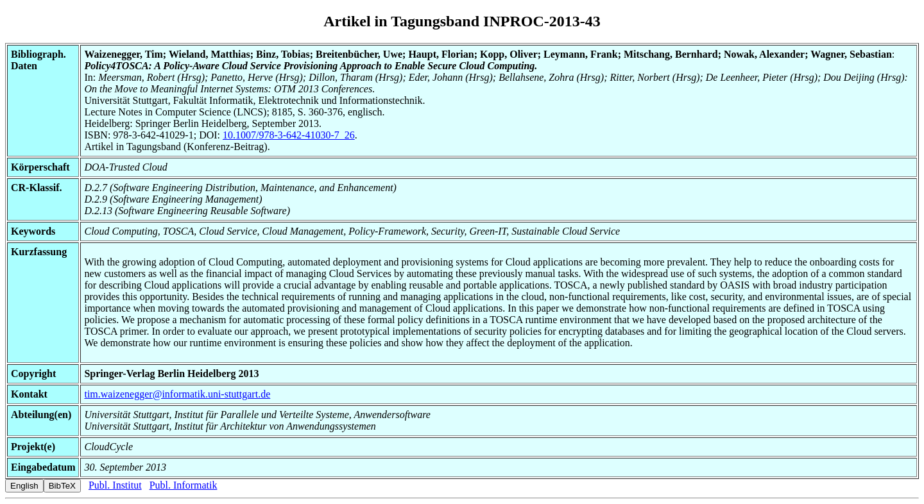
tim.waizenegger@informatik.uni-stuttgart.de (177, 394)
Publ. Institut (115, 485)
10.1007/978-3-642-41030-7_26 (289, 135)
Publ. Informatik (184, 485)
